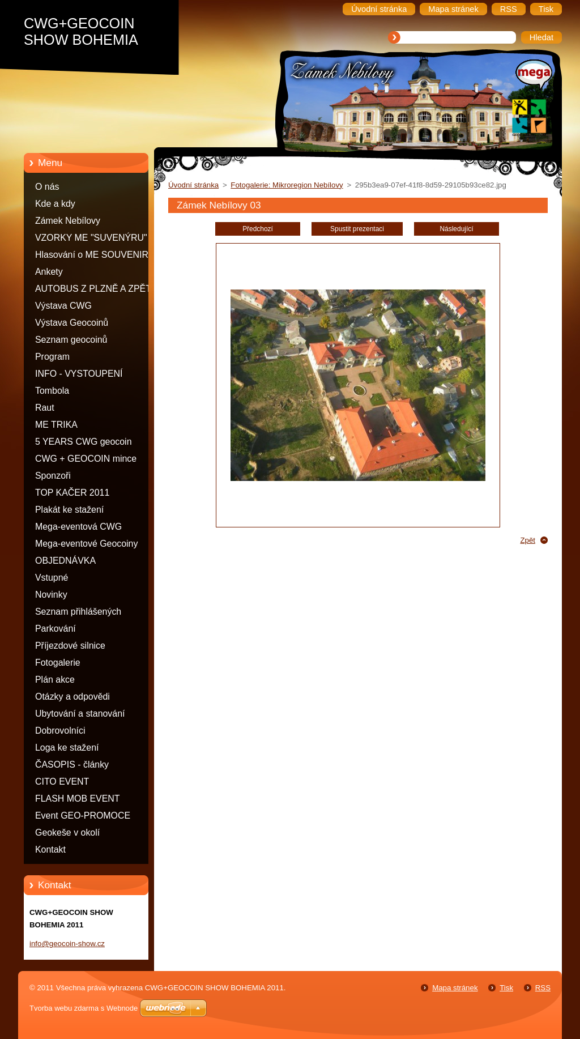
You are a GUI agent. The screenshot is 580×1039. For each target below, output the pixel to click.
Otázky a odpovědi (72, 696)
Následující (456, 229)
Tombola (52, 390)
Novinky (51, 594)
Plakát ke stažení (69, 509)
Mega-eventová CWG (78, 526)
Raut (44, 407)
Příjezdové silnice (70, 645)
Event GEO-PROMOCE (82, 815)
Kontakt (50, 849)
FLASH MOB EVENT (77, 798)
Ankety (49, 271)
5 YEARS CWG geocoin (83, 441)
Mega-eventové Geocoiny (86, 543)
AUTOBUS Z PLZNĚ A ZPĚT (93, 288)
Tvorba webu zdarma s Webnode (83, 1008)
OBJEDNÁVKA (65, 560)
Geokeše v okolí (67, 832)
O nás (47, 186)
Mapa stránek (454, 987)
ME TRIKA (56, 424)
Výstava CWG (63, 305)
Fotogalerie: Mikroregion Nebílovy (287, 185)
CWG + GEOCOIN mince (86, 458)
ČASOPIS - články (72, 764)
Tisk (506, 987)
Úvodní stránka (193, 185)
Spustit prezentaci (357, 229)
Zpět (527, 540)
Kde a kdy (55, 203)
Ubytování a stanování (80, 713)
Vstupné (51, 577)
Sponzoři (53, 475)
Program (52, 356)
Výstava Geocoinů (71, 322)
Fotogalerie (57, 662)
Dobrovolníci (60, 730)
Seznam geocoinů (71, 339)
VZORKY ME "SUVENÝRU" (91, 237)
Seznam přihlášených (78, 611)
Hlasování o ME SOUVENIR (91, 254)
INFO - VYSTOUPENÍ (79, 373)
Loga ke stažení (67, 747)
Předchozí (257, 229)
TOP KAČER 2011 (72, 492)
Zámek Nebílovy (67, 220)
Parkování (55, 628)
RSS (543, 987)
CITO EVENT (62, 781)
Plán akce (55, 679)
